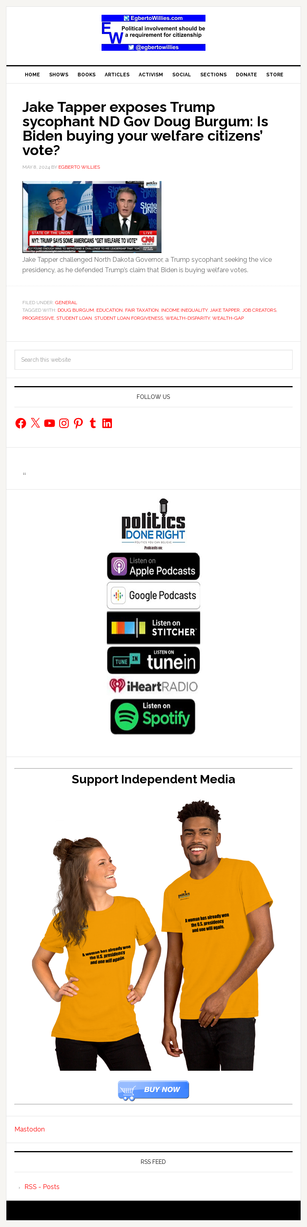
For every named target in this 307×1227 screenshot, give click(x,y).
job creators (259, 310)
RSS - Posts (42, 1187)
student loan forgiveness (128, 318)
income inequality (184, 310)
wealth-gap (228, 318)
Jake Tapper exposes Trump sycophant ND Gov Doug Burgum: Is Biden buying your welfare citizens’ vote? (145, 128)
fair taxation (142, 310)
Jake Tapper (225, 310)
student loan (74, 318)
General (66, 302)
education (109, 310)
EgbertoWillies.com (153, 33)
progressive (38, 318)
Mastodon (29, 1129)
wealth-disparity (187, 318)
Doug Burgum (76, 310)
